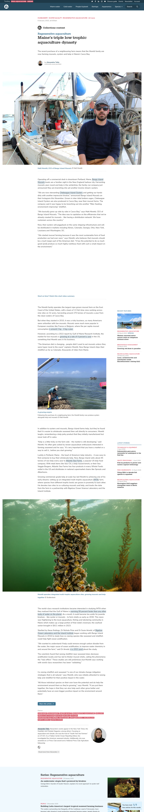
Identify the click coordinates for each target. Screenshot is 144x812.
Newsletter (128, 1)
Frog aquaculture (18, 1)
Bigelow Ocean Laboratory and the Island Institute (70, 631)
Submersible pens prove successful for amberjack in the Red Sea (129, 453)
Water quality (55, 18)
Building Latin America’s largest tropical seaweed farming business (72, 806)
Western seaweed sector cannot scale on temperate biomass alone (127, 337)
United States (56, 720)
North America (44, 720)
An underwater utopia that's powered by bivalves (63, 781)
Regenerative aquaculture (54, 33)
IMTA (96, 479)
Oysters (74, 715)
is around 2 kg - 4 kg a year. (61, 329)
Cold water (68, 6)
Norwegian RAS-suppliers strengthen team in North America (127, 485)
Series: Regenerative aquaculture (62, 775)
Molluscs (99, 713)
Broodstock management (127, 345)
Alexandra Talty (53, 62)
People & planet (82, 6)
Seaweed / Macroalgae (85, 718)
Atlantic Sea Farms (74, 460)
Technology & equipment (127, 447)
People (43, 804)
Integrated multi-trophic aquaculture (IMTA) (56, 718)
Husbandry (43, 18)
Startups (95, 6)
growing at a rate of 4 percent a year (75, 336)
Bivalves (59, 715)
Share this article (46, 704)
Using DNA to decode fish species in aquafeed (127, 473)
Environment (53, 713)
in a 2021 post (76, 649)
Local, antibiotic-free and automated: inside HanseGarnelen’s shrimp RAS (128, 360)
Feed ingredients (124, 470)
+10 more (91, 18)
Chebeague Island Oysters (71, 192)
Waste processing (124, 460)
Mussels (66, 715)
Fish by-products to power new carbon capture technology (129, 464)
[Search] (132, 7)
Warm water (55, 6)
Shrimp (30, 1)
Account (137, 1)
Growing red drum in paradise (129, 349)
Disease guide (112, 1)
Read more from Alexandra (49, 752)
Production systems (46, 715)
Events (121, 1)
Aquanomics (106, 6)
